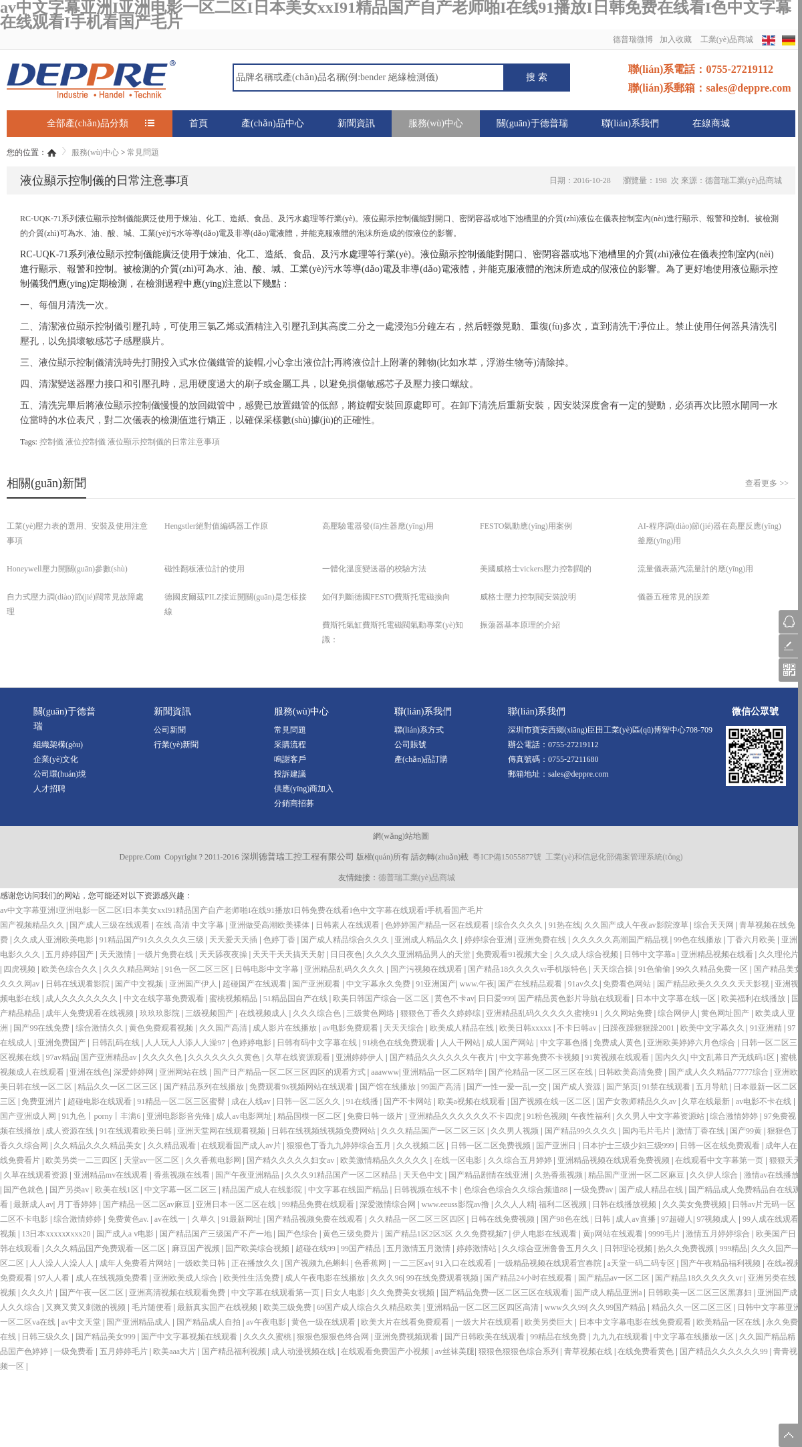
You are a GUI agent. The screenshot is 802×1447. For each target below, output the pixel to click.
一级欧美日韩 (202, 1263)
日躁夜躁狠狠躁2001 (639, 1028)
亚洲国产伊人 (194, 984)
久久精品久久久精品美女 (98, 1145)
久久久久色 (163, 1057)
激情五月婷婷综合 (719, 1233)
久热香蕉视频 (560, 1175)
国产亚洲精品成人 (139, 1322)
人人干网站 (461, 1042)
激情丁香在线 (701, 1131)
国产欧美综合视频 (258, 1248)
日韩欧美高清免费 (631, 1072)
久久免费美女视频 (403, 1292)
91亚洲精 (767, 1028)
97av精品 (61, 1057)
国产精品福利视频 (235, 1351)
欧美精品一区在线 (729, 1322)
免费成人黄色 (618, 1042)
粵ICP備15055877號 (507, 857)
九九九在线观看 (621, 1336)
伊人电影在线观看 (546, 1233)
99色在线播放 (699, 939)
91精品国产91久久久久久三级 (153, 939)
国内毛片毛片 (647, 1131)
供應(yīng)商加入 (303, 788)
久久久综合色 (318, 1013)
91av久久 (583, 984)
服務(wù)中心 (435, 123)
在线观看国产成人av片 (242, 1145)
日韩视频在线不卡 (427, 1189)
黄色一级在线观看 (324, 1322)
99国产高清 (442, 1086)
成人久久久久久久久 (82, 998)
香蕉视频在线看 (183, 1175)
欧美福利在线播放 (754, 998)
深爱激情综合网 (389, 1204)
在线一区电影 (459, 1160)
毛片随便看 (153, 1307)
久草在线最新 (707, 1101)
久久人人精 (515, 1204)
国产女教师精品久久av (637, 1101)
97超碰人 (677, 1219)
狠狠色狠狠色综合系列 (520, 1351)
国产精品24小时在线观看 (529, 1278)
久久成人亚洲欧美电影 (54, 939)
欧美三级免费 (288, 1307)
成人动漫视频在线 (304, 1351)
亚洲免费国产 (62, 1042)
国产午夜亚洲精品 (248, 1175)
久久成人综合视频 (587, 954)
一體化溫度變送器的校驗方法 (374, 568)
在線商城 (711, 123)
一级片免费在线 (166, 954)
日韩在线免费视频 (504, 1219)
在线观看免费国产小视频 (386, 1351)
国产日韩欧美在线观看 (485, 1336)
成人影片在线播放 (286, 1028)
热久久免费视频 (687, 1248)
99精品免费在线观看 (319, 1204)
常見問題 (143, 152)
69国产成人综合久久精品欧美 (370, 1307)
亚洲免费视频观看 (407, 1336)
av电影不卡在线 (764, 1101)
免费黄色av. (129, 1219)
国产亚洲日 (557, 1145)
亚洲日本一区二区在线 (237, 1204)
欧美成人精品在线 (463, 1028)
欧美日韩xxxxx (526, 1028)
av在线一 (171, 1219)
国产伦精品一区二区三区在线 (542, 1072)
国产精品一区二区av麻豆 (147, 1204)
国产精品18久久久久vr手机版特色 (528, 969)
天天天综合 (405, 1028)
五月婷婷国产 (70, 954)
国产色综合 (298, 1233)
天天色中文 (424, 1175)
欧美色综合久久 (70, 969)
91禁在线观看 (667, 1086)
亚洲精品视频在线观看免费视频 (614, 1160)
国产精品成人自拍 (209, 1322)
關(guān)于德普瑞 (532, 123)
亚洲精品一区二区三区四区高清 (483, 1307)
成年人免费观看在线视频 (90, 1013)
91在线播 (363, 1101)
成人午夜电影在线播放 (326, 1278)
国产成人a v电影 (126, 1233)
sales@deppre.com (578, 774)
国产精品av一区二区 (615, 1278)
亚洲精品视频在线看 (718, 954)
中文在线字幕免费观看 (165, 998)
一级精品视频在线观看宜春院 (550, 1263)
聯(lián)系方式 (419, 730)
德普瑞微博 (633, 39)
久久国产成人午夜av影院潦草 (637, 925)
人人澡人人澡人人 (62, 1263)
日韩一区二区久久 (309, 1101)
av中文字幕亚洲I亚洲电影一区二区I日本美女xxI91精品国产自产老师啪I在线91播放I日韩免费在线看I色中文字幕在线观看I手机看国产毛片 (241, 910)
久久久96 (386, 1278)
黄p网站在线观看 (614, 1233)
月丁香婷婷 (78, 1204)
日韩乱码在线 (117, 1042)
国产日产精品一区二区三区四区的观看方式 (290, 1072)
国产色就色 (24, 1189)
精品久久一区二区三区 (119, 1086)
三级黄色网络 (371, 1013)
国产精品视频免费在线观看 (316, 1219)
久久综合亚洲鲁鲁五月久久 (551, 1248)
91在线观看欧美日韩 (137, 1131)
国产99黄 (747, 1131)
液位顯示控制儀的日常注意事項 (164, 441)
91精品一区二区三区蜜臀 (182, 1101)
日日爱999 (496, 998)
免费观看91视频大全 (513, 954)
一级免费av (594, 1189)
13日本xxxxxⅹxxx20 (56, 1233)
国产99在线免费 (42, 1028)
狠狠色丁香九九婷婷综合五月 (340, 1145)
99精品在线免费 (559, 1336)
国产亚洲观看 (317, 984)
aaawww (385, 1072)
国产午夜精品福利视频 (721, 1263)
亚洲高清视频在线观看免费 (178, 1292)
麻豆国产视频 (197, 1248)
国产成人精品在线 (652, 1189)
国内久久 (671, 1057)
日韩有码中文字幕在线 (318, 1042)
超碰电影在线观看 (101, 1101)
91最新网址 (242, 1219)
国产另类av (70, 1189)
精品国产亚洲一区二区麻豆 (637, 1175)
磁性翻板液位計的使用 (204, 568)
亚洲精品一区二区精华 (443, 1072)
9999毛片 (665, 1233)
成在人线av (252, 1101)
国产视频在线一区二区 (552, 1101)
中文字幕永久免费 (379, 984)
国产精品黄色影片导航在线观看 (575, 998)
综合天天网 (715, 925)
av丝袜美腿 (455, 1351)
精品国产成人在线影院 (263, 1189)
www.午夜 (477, 984)
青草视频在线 (589, 1351)
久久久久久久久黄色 (225, 1057)
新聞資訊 (356, 123)
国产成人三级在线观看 (111, 925)
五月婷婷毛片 (125, 1351)
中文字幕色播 (565, 1042)
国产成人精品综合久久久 (346, 939)
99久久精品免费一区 (713, 969)
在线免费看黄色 (647, 1351)
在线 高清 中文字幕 (191, 925)
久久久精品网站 (132, 969)
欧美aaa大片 (175, 1351)
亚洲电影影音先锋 (179, 1116)
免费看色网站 (628, 984)
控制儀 (51, 441)
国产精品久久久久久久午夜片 (443, 1057)
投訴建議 (290, 774)
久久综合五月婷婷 (521, 1160)
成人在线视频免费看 (113, 1278)
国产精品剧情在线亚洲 (489, 1175)
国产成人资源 (578, 1086)
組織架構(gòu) (58, 744)
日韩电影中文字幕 (268, 969)
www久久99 (565, 1307)
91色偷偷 (655, 969)
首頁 (198, 123)
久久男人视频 (516, 1131)
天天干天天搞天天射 (290, 954)
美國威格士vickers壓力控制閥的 (535, 568)
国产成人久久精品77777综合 (719, 1072)
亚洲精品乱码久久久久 (345, 969)
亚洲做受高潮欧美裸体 (270, 925)
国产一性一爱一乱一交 (507, 1086)
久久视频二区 (421, 1145)
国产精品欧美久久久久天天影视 (714, 984)
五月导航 (713, 1086)
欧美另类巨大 (550, 1322)
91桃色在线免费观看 (399, 1042)
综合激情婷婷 (735, 1116)
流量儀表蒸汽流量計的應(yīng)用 (695, 568)
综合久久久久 (520, 925)
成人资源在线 (70, 1131)
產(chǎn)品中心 (272, 123)
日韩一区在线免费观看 (721, 1145)
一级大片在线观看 (488, 1322)
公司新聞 (170, 730)
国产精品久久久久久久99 (725, 1351)
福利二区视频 (564, 1204)
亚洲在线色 (90, 1072)
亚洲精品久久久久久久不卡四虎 (466, 1116)
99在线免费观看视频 (443, 1278)
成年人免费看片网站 (137, 1263)
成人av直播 (636, 1219)
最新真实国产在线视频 (218, 1307)
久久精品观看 (173, 1145)
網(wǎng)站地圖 (401, 836)
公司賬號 (410, 744)
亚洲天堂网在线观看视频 (222, 1131)
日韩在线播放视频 (625, 1204)
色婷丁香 (280, 939)
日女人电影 (346, 1292)
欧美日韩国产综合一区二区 (382, 998)
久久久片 (38, 1292)
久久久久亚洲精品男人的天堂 (419, 954)
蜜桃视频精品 (234, 998)
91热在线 (565, 925)
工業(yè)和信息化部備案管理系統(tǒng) (614, 857)
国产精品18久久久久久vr (699, 1278)
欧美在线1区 (118, 1189)
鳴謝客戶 (290, 759)
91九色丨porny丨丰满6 (101, 1116)
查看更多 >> (767, 483)
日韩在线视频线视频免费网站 (324, 1131)
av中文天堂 (82, 1322)
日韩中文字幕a (650, 954)
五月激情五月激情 (419, 1248)
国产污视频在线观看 (427, 969)
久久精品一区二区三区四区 (418, 1219)
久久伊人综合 (715, 1175)
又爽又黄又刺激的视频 (86, 1307)
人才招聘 (49, 788)
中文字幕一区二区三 (181, 1189)
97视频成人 (717, 1219)
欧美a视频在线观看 (472, 1101)
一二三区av (412, 1263)
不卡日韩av (577, 1028)
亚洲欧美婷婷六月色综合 (692, 1042)
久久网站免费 (629, 1013)
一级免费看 (74, 1351)
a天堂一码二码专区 (641, 1263)
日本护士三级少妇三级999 (629, 1145)
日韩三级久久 (46, 1336)
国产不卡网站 (409, 1101)
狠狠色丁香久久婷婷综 (441, 1013)
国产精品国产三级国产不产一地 (217, 1233)
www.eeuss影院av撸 (457, 1204)
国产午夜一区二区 (92, 1292)
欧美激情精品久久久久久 (385, 1160)
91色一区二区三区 (198, 969)
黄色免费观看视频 (162, 1028)
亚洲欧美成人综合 (186, 1278)
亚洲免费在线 (543, 939)
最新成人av (33, 1204)
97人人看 (54, 1278)
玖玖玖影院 (161, 1013)
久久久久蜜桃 (268, 1336)
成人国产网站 (511, 1042)
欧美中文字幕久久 (713, 1028)
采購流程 (290, 744)
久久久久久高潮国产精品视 (621, 939)
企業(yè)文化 (55, 759)
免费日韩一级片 (376, 1116)
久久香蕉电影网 (214, 1160)
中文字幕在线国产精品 (349, 1189)
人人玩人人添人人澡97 (186, 1042)
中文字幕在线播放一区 (695, 1336)
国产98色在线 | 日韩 (576, 1219)
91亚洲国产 (436, 984)
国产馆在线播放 (389, 1086)
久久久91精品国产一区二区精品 (342, 1175)
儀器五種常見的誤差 (674, 597)
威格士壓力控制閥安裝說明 (528, 597)
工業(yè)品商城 (726, 39)
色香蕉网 (371, 1263)
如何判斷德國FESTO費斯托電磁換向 (386, 597)
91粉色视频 (547, 1116)
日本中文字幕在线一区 (677, 998)
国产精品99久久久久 (582, 1131)
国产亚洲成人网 (29, 1116)
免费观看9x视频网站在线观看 (302, 1086)
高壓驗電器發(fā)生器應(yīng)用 (378, 526)
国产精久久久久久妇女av (291, 1160)
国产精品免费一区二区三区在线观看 (505, 1292)
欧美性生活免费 (252, 1278)
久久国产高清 (224, 1028)
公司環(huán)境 (59, 774)
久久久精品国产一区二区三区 (434, 1131)
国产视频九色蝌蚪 (318, 1263)
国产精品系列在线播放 (205, 1086)
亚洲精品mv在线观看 (112, 1175)
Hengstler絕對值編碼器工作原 (216, 526)
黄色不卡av (454, 998)
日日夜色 (346, 954)
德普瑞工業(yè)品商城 (416, 877)
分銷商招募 (294, 803)
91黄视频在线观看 (618, 1057)
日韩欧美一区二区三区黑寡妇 (701, 1292)
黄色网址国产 (726, 1013)
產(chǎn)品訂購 (421, 759)
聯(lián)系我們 (630, 123)
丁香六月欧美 (752, 939)
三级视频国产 (210, 1013)
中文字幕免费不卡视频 (540, 1057)
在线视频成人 (264, 1013)
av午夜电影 (266, 1322)
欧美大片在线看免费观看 (406, 1322)
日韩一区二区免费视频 (491, 1145)
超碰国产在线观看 (256, 984)
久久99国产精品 (618, 1307)
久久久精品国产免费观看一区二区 (106, 1248)
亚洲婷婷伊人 (361, 1057)
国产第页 (622, 1086)
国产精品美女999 (107, 1336)
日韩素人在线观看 (348, 925)
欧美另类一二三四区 (82, 1160)
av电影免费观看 (351, 1028)
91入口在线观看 (465, 1263)
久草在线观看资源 (36, 1175)
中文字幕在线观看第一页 (276, 1292)
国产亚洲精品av (109, 1057)
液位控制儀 (85, 441)
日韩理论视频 (629, 1248)
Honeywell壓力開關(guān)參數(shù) (67, 568)
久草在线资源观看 (299, 1057)
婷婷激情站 (477, 1248)
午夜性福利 (592, 1116)
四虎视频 (20, 969)
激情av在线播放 (771, 1175)
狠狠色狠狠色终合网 (334, 1336)
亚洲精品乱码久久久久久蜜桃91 (543, 1013)
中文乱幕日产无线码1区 (733, 1057)
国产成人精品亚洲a (609, 1292)
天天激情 (117, 954)
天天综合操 (614, 969)
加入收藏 (676, 39)
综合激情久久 (101, 1028)
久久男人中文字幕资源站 (661, 1116)
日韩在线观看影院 (78, 984)
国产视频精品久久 (33, 925)
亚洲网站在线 (184, 1072)
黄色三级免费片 (352, 1233)
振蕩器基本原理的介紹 (520, 625)
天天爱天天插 (234, 939)
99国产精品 (362, 1248)
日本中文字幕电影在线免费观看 (636, 1322)
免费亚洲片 (42, 1101)
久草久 (205, 1219)
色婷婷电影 (252, 1042)
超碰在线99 (316, 1248)
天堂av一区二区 (152, 1160)
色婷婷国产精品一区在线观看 (438, 925)
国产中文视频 (140, 984)
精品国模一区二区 (310, 1116)
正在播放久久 (256, 1263)
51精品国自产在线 (296, 998)
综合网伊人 (678, 1013)
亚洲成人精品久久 (427, 939)
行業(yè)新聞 (176, 744)
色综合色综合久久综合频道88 (517, 1189)
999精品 (733, 1248)
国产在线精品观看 (531, 984)
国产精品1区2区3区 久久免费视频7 (447, 1233)
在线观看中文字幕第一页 (720, 1160)
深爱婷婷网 (135, 1072)
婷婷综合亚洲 (489, 939)
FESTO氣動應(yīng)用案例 (526, 526)
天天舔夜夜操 (224, 954)
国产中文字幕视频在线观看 (190, 1336)
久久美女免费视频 (695, 1204)
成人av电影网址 (244, 1116)
